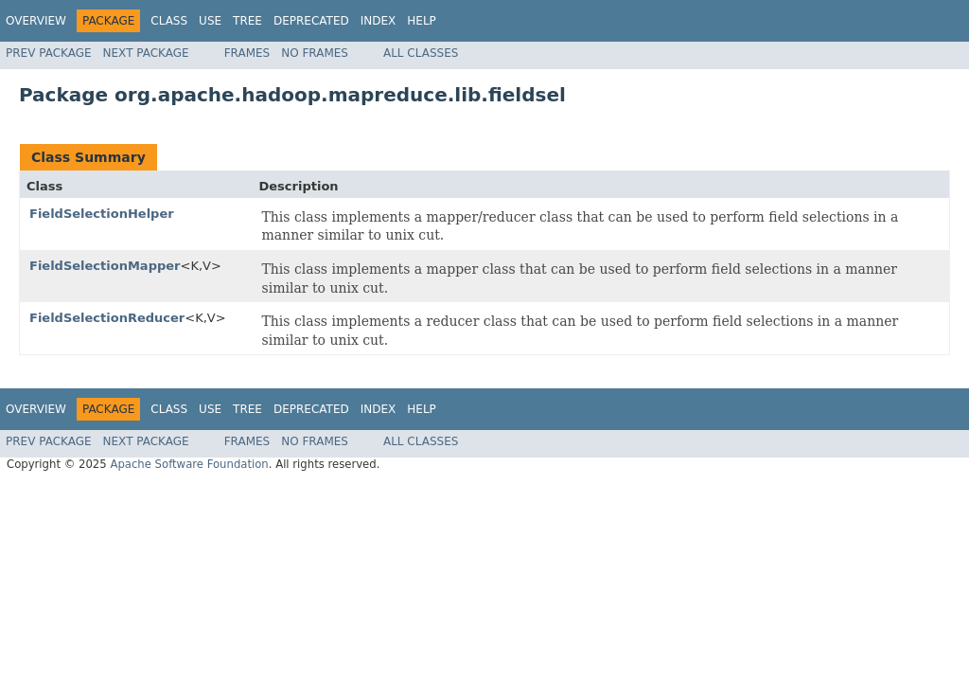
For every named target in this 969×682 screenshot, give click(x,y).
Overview (36, 20)
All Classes (420, 53)
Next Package (146, 53)
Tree (247, 20)
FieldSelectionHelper (101, 213)
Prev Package (49, 53)
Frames (247, 53)
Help (421, 20)
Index (378, 20)
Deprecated (311, 20)
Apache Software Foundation (189, 464)
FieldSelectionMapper (104, 266)
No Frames (314, 53)
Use (210, 20)
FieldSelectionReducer (107, 318)
